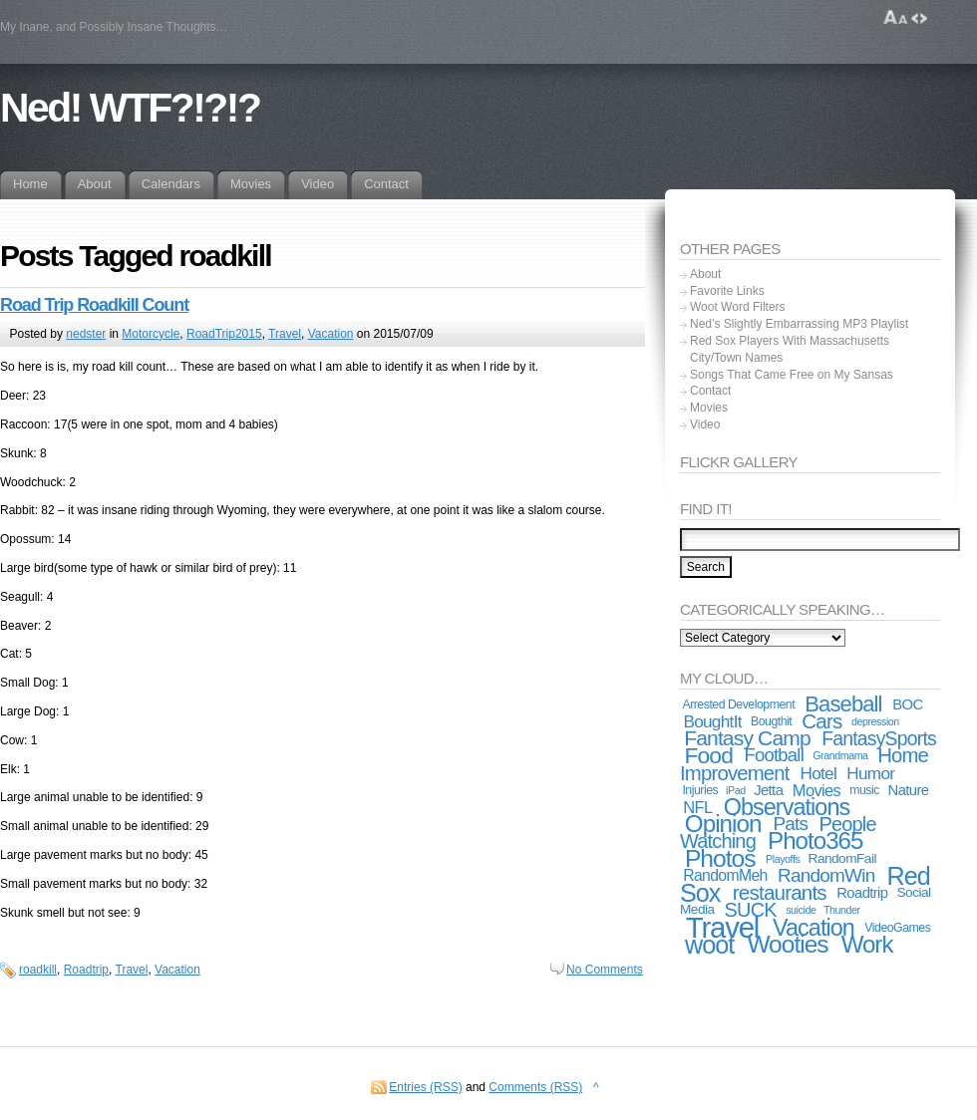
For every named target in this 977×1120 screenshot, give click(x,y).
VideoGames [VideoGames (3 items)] (897, 928)
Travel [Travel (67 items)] (722, 927)
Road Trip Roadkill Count (94, 305)
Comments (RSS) (535, 1087)
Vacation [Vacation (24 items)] (813, 928)
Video (705, 424)
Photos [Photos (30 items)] (720, 858)
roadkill (38, 970)
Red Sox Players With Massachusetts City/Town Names (789, 349)
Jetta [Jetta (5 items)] (768, 790)
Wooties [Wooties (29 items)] (787, 944)
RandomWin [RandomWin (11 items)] (826, 875)
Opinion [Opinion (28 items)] (723, 823)
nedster (86, 334)
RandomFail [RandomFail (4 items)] (842, 858)
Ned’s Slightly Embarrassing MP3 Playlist (799, 324)
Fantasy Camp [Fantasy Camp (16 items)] (747, 737)
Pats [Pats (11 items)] (790, 823)
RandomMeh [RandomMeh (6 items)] (725, 875)
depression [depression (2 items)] (875, 721)
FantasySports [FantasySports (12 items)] (878, 738)
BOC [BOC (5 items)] (907, 704)
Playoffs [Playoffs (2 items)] (783, 859)
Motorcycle (150, 334)
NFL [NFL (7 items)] (697, 807)
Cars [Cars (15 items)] (821, 720)
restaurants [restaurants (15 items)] (779, 892)
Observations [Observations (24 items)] (787, 807)
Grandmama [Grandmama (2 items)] (840, 755)
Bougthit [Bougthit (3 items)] (771, 721)
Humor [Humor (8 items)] (870, 773)
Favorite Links (727, 291)
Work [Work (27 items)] (867, 944)
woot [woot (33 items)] (709, 945)
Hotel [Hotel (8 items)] (818, 773)
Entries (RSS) (425, 1087)
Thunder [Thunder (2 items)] (841, 910)
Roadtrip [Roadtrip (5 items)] (861, 893)
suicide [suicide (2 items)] (800, 910)
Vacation (331, 334)
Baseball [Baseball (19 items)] (843, 704)
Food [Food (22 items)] (709, 755)
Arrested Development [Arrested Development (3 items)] (738, 704)
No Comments (604, 970)
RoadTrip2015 (224, 334)
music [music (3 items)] (864, 790)
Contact (710, 391)
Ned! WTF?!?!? (129, 108)
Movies (709, 408)
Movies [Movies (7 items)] (816, 790)
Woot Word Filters (738, 307)
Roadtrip (86, 970)
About (705, 274)
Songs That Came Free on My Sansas (791, 375)
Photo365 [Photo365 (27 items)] (815, 840)
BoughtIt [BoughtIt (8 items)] (712, 721)
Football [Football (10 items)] (775, 754)
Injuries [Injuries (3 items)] (700, 790)
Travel (284, 334)
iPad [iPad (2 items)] (736, 790)
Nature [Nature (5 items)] (908, 790)
